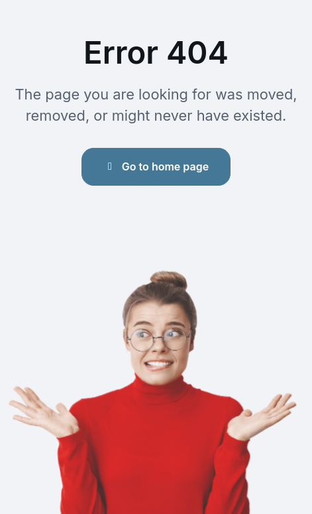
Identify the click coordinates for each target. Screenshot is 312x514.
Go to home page (156, 166)
